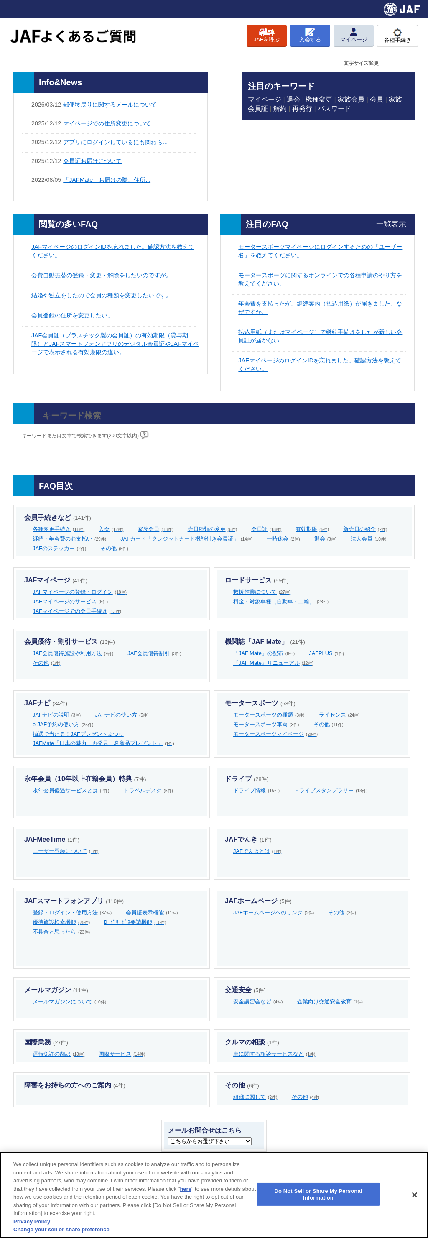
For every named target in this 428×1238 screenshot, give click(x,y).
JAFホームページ (258, 900)
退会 (293, 99)
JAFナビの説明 (57, 715)
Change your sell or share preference (61, 1229)
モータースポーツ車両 (266, 724)
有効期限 (312, 529)
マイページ (264, 99)
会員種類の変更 (212, 529)
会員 (376, 99)
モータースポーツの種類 (269, 715)
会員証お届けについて (92, 161)
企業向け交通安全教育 (330, 1001)
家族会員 (351, 99)
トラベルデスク (148, 790)
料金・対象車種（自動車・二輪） (281, 601)
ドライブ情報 (256, 790)
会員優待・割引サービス (69, 641)
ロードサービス (257, 580)
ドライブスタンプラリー (330, 790)
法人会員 (368, 539)
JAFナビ (45, 703)
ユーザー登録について (66, 851)
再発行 (302, 108)
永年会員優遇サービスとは (71, 790)
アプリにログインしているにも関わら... (115, 142)
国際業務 (46, 1042)
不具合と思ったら (61, 932)
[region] (214, 1195)
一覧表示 (391, 224)
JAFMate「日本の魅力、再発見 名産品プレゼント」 (103, 743)
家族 (395, 99)
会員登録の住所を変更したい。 (72, 315)
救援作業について (261, 592)
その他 (114, 548)
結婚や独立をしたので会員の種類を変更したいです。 (101, 295)
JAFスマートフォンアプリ (74, 900)
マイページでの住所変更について (107, 123)
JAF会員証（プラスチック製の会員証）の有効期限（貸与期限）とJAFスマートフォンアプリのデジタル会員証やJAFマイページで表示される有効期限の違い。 (115, 343)
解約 (280, 108)
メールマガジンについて (69, 1001)
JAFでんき (248, 839)
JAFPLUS (326, 653)
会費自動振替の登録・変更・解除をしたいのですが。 (101, 275)
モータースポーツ (260, 703)
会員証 (258, 108)
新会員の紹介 (365, 529)
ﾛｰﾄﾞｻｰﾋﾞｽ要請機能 (135, 922)
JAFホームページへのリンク (273, 912)
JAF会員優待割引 (154, 653)
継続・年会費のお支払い (69, 539)
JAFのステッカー (59, 548)
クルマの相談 (252, 1042)
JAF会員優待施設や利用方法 (73, 653)
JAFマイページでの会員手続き (77, 611)
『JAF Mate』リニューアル (273, 663)
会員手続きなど (57, 517)
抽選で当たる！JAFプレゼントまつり (78, 734)
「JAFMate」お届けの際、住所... (106, 179)
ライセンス (339, 715)
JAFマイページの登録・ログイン (80, 592)
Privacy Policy (31, 1221)
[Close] (414, 1195)
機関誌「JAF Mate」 (265, 641)
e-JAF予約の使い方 (63, 724)
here (185, 1189)
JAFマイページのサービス (70, 601)
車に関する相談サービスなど (274, 1054)
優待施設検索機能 (61, 922)
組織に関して (255, 1097)
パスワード (334, 108)
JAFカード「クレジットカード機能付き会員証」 (186, 539)
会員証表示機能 (152, 912)
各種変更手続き (58, 529)
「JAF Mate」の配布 (264, 653)
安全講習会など (258, 1001)
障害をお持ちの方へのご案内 (74, 1085)
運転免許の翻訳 (58, 1054)
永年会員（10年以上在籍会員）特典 (85, 778)
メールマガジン (56, 989)
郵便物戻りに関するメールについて (110, 104)
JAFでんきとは (257, 851)
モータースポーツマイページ (275, 734)
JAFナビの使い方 (121, 715)
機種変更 (319, 99)
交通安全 (245, 989)
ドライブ (247, 778)
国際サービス (122, 1054)
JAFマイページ (55, 580)
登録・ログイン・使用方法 (72, 912)
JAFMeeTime (51, 839)
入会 (111, 529)
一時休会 (283, 539)
